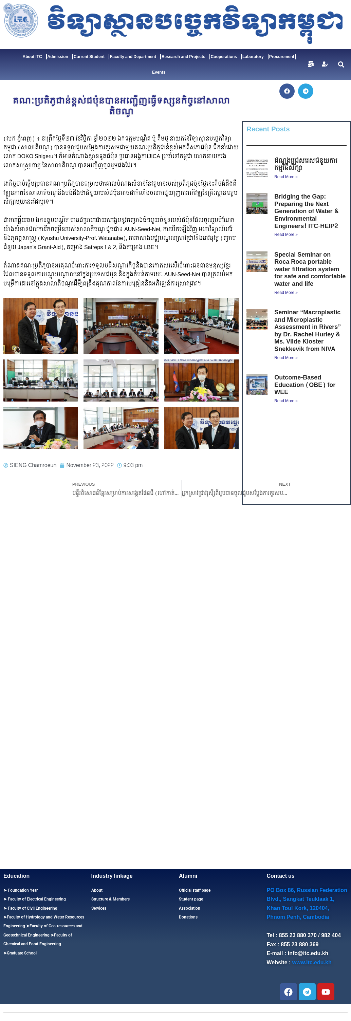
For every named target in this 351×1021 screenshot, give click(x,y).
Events (158, 72)
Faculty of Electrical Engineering (36, 899)
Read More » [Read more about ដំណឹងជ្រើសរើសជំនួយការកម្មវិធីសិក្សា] (286, 177)
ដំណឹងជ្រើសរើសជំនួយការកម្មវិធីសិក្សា (305, 164)
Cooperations (225, 56)
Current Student (91, 56)
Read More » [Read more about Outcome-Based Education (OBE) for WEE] (286, 401)
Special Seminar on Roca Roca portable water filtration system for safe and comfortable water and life (310, 269)
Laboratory (254, 56)
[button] (341, 64)
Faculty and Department (135, 56)
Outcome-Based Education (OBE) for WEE (304, 385)
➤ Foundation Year (20, 890)
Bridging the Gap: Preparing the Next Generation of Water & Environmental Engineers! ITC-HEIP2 (306, 211)
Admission (60, 56)
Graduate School (22, 953)
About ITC (34, 56)
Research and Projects (185, 56)
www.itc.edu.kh (312, 962)
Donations (188, 917)
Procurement (281, 56)
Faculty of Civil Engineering (32, 908)
